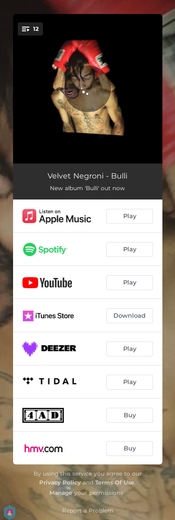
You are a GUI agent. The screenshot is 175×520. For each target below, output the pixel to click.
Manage (60, 492)
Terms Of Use (114, 482)
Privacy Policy (60, 482)
